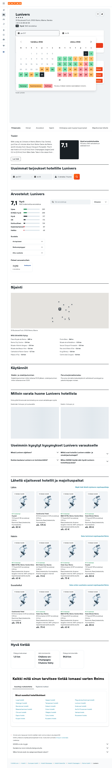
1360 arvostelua (31, 26)
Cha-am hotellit (21, 712)
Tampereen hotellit (51, 703)
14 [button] (26, 64)
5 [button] (52, 53)
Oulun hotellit (50, 709)
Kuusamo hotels (50, 718)
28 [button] (26, 75)
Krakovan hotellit (80, 706)
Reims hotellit (86, 763)
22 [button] (31, 69)
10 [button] (42, 59)
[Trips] (4, 45)
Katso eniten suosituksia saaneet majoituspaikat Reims (89, 585)
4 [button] (47, 53)
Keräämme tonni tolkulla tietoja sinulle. (61, 748)
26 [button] (52, 69)
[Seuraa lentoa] (4, 35)
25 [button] (47, 69)
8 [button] (31, 59)
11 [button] (47, 59)
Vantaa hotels (79, 712)
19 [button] (52, 64)
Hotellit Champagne (74, 763)
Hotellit (23, 763)
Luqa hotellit (20, 700)
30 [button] (37, 75)
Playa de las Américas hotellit (84, 700)
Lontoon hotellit (80, 703)
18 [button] (47, 64)
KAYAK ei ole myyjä (61, 744)
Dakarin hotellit (50, 706)
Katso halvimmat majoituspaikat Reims (95, 536)
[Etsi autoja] (4, 19)
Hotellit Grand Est (60, 763)
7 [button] (26, 59)
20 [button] (21, 69)
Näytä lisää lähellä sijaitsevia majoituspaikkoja (92, 487)
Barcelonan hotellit (22, 706)
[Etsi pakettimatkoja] (4, 24)
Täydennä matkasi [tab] (42, 687)
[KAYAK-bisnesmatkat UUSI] (4, 39)
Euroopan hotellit (33, 763)
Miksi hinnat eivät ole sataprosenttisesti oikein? (61, 752)
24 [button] (42, 69)
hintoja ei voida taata (62, 737)
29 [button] (31, 75)
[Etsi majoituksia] (4, 15)
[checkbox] (22, 267)
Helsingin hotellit (21, 703)
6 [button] (20, 59)
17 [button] (42, 64)
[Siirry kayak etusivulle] (15, 3)
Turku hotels (49, 715)
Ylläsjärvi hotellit (50, 712)
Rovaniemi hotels (81, 715)
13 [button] (21, 64)
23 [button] (37, 69)
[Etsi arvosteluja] (72, 201)
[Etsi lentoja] (4, 10)
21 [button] (26, 69)
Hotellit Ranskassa (46, 763)
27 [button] (21, 75)
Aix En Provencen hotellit (83, 709)
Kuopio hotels (20, 718)
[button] (3, 3)
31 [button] (42, 75)
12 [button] (52, 59)
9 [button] (36, 59)
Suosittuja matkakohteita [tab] (23, 687)
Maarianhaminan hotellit (24, 709)
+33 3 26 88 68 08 (23, 23)
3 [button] (41, 53)
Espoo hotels (20, 715)
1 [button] (31, 53)
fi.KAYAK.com (15, 763)
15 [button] (31, 64)
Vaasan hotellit (50, 700)
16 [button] (37, 64)
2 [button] (36, 53)
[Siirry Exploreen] (4, 30)
